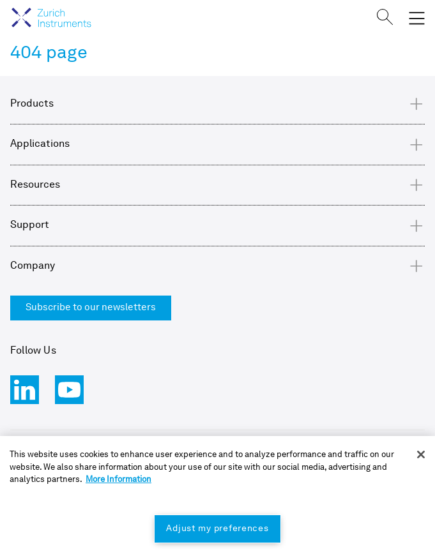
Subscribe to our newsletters (91, 308)
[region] (217, 496)
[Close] (421, 454)
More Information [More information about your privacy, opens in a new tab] (118, 480)
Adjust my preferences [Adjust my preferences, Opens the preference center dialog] (217, 528)
